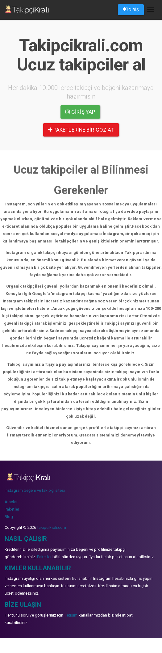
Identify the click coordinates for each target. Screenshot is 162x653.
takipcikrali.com (51, 527)
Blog (9, 516)
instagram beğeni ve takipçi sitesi (35, 490)
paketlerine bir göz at (81, 130)
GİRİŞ (131, 9)
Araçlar (11, 501)
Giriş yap (80, 112)
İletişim (71, 615)
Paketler (12, 509)
